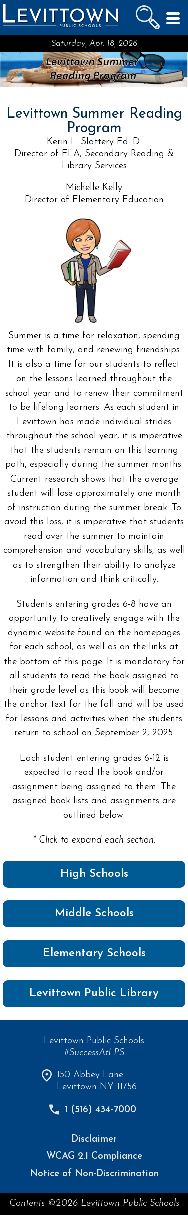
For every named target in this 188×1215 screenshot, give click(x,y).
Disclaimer (94, 1139)
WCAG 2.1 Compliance (94, 1156)
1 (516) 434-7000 (100, 1110)
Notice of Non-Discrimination (94, 1174)
